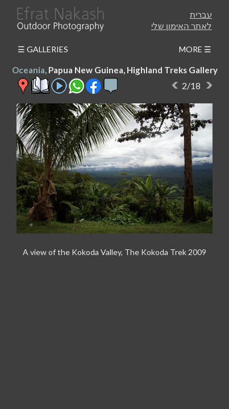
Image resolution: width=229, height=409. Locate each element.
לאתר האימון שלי (181, 25)
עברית (201, 14)
